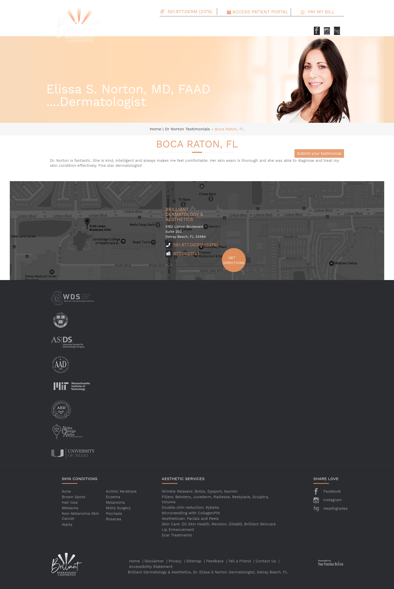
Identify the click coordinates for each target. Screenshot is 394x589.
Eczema (113, 497)
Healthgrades (335, 508)
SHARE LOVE (325, 478)
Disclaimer (154, 561)
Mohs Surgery (118, 508)
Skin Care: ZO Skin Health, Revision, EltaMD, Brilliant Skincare (219, 524)
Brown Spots (73, 497)
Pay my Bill (321, 11)
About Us (149, 24)
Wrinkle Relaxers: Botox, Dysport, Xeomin (199, 491)
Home (156, 129)
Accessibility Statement (151, 566)
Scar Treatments (177, 535)
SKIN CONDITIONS (79, 478)
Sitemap (194, 561)
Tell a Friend (239, 561)
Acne (66, 491)
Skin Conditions (175, 24)
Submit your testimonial (319, 153)
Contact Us (316, 24)
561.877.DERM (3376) (190, 11)
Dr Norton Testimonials (187, 129)
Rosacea (113, 519)
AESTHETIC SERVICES (183, 478)
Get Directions (232, 260)
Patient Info (263, 24)
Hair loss (70, 502)
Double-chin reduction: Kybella (190, 507)
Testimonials (289, 24)
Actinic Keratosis (121, 491)
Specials (240, 24)
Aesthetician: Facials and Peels (190, 518)
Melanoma (115, 502)
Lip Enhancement (178, 529)
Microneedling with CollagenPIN (191, 513)
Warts (67, 524)
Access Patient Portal (260, 11)
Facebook (332, 491)
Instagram (332, 500)
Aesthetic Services (210, 24)
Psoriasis (114, 513)
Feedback (215, 561)
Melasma (70, 508)
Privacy (175, 561)
